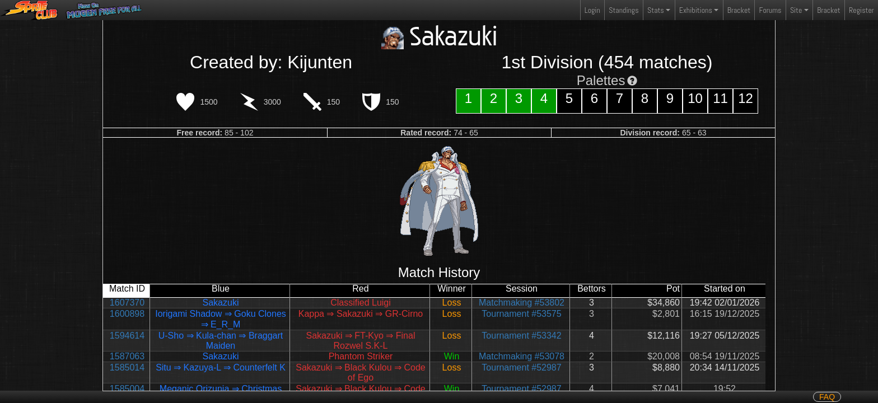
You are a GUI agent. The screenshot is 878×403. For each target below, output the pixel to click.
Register (861, 10)
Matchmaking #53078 (521, 356)
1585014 (127, 367)
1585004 (127, 388)
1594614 (127, 335)
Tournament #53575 (521, 313)
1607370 (127, 302)
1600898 (127, 313)
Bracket (738, 10)
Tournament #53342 (521, 335)
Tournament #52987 (521, 367)
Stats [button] (655, 10)
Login (592, 10)
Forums (770, 10)
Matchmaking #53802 (521, 302)
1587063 (127, 356)
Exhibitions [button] (695, 10)
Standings (623, 12)
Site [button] (796, 10)
